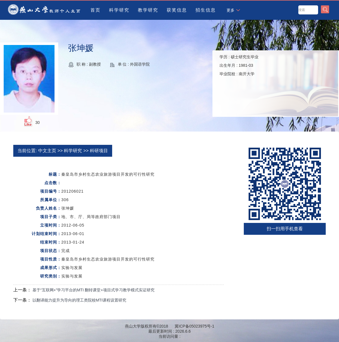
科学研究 (119, 10)
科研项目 (99, 150)
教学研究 (148, 10)
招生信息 (205, 10)
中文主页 (47, 150)
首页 (95, 10)
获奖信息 (177, 10)
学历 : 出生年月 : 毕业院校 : (239, 65)
